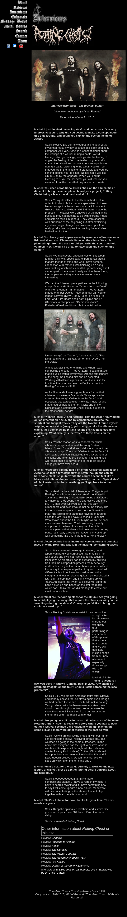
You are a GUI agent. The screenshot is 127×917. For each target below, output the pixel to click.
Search (14, 31)
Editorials (14, 16)
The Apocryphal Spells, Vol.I (68, 857)
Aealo (55, 845)
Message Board (14, 21)
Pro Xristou (58, 861)
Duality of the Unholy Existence (70, 865)
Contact (14, 36)
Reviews (14, 7)
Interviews (14, 12)
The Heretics (59, 849)
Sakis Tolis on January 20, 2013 (77, 869)
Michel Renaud (91, 111)
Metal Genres (14, 26)
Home (14, 2)
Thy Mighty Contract (64, 853)
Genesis (57, 837)
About (14, 40)
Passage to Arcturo (63, 841)
